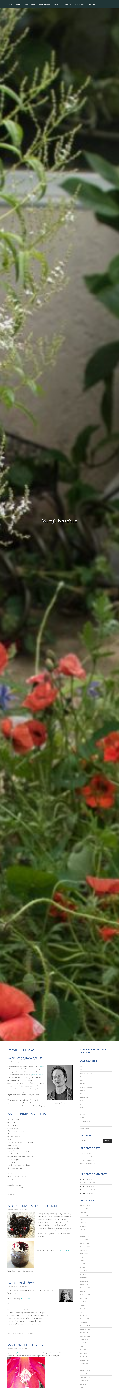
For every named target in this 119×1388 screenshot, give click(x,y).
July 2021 (83, 1301)
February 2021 (84, 1319)
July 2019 (83, 1384)
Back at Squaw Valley (25, 1058)
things (21, 1333)
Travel (82, 1125)
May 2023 (83, 1226)
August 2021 (84, 1298)
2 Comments (11, 1194)
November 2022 (85, 1246)
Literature (83, 1094)
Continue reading (62, 1250)
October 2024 (84, 1209)
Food (25, 1209)
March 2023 (83, 1233)
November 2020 (85, 1329)
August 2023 (84, 1216)
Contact (91, 4)
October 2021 (84, 1291)
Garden (26, 1349)
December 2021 (85, 1284)
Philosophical (84, 1101)
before (41, 1066)
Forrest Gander (37, 1074)
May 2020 (83, 1350)
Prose (82, 1111)
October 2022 (84, 1250)
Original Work (84, 1097)
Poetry (26, 1062)
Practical (83, 1107)
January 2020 (84, 1363)
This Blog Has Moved (86, 1153)
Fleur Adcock (25, 1299)
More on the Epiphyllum (25, 1345)
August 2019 (84, 1380)
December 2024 (85, 1205)
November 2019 (85, 1370)
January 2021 (84, 1322)
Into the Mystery (90, 1186)
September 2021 (85, 1295)
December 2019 (85, 1367)
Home (10, 4)
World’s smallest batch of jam (32, 1206)
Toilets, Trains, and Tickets (87, 1156)
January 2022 (84, 1281)
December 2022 (85, 1243)
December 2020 (85, 1326)
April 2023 (83, 1229)
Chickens (83, 1070)
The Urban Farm (85, 1121)
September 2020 (85, 1336)
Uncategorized (84, 1128)
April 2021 (83, 1312)
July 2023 (83, 1219)
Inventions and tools (86, 1087)
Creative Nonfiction (86, 1073)
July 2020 (83, 1343)
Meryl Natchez (59, 520)
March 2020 (83, 1356)
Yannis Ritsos (84, 1167)
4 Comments (29, 1333)
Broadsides (79, 4)
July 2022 (83, 1260)
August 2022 (84, 1257)
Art (81, 1066)
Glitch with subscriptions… (88, 1163)
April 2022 (83, 1271)
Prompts (67, 4)
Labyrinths (83, 1090)
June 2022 (83, 1264)
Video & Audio (44, 4)
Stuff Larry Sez (84, 1118)
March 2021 (83, 1315)
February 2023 (84, 1236)
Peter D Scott (84, 1183)
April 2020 (83, 1353)
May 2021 (83, 1308)
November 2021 (85, 1288)
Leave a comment (28, 1271)
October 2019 (84, 1374)
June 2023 (83, 1222)
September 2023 (85, 1212)
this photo (16, 1353)
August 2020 (84, 1339)
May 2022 (83, 1267)
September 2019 (85, 1377)
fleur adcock (15, 1333)
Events (57, 4)
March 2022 (83, 1274)
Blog (18, 4)
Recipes (82, 1114)
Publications (29, 4)
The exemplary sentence (87, 1160)
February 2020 (84, 1360)
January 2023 (84, 1240)
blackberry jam (16, 1271)
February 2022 (84, 1277)
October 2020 (84, 1332)
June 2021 (83, 1305)
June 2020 (83, 1346)
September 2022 (85, 1253)
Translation (89, 1179)
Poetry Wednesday (21, 1282)
